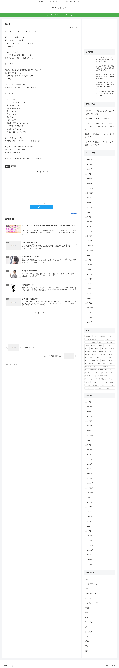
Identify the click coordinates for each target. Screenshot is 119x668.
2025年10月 (89, 193)
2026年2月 (88, 174)
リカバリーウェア (91, 603)
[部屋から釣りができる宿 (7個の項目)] (94, 339)
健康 (86, 613)
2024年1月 (88, 293)
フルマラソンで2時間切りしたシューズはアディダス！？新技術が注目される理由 (99, 126)
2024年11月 (89, 246)
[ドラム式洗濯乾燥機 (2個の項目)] (90, 369)
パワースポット (90, 593)
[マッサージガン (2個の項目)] (90, 363)
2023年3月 (88, 322)
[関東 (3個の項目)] (95, 351)
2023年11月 (89, 303)
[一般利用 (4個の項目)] (94, 345)
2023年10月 (89, 308)
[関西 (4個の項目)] (87, 345)
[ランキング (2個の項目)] (102, 363)
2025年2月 (88, 231)
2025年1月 (88, 236)
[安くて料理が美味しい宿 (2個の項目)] (105, 376)
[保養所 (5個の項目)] (102, 342)
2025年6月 (88, 212)
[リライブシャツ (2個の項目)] (109, 369)
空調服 (87, 641)
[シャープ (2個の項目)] (108, 366)
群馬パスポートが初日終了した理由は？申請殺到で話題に (99, 112)
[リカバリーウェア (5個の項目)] (91, 342)
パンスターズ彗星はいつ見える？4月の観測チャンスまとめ (99, 143)
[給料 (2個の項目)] (110, 388)
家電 (86, 617)
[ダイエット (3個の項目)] (90, 357)
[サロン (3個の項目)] (111, 351)
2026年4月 (88, 164)
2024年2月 (88, 289)
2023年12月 (89, 298)
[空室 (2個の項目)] (112, 373)
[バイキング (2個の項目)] (96, 373)
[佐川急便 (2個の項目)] (100, 388)
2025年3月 (88, 226)
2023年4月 (88, 317)
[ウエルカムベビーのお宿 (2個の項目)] (92, 360)
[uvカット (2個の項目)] (101, 357)
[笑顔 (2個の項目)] (103, 385)
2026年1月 (88, 179)
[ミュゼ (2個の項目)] (93, 382)
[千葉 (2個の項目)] (112, 360)
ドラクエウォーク (91, 584)
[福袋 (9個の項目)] (111, 336)
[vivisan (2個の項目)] (101, 369)
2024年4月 (88, 279)
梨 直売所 (88, 632)
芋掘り (87, 651)
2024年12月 (89, 241)
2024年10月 (89, 250)
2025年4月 (88, 222)
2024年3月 (88, 284)
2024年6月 (88, 270)
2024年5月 (88, 274)
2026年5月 (88, 160)
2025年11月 (89, 188)
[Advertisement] (41, 186)
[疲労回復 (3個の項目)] (103, 354)
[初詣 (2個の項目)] (112, 379)
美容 (86, 646)
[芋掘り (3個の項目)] (97, 348)
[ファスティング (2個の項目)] (103, 382)
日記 (7, 166)
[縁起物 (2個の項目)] (95, 385)
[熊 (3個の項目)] (92, 348)
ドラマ (87, 589)
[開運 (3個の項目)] (111, 354)
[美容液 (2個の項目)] (87, 373)
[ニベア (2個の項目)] (89, 388)
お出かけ (88, 579)
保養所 (87, 608)
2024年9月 (88, 255)
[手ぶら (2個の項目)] (104, 360)
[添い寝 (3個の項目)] (87, 351)
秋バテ (13, 166)
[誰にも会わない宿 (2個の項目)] (93, 366)
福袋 (86, 636)
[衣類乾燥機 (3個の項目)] (102, 351)
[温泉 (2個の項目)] (111, 357)
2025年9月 (88, 198)
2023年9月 (88, 312)
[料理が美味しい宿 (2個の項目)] (101, 379)
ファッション (89, 598)
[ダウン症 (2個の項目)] (110, 385)
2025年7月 (88, 207)
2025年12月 (89, 184)
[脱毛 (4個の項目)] (87, 348)
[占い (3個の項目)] (87, 354)
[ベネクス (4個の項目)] (110, 342)
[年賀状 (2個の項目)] (88, 385)
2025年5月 (88, 217)
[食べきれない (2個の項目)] (89, 379)
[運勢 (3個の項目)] (95, 354)
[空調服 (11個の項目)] (103, 336)
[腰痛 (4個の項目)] (101, 345)
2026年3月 (88, 169)
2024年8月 (88, 260)
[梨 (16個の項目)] (96, 336)
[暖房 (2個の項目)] (112, 382)
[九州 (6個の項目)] (110, 339)
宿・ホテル (89, 622)
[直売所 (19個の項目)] (88, 336)
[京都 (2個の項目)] (87, 382)
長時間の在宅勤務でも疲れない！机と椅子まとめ (99, 135)
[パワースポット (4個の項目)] (109, 345)
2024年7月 (88, 265)
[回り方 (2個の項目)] (104, 373)
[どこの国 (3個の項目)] (104, 348)
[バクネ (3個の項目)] (112, 348)
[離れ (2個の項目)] (111, 363)
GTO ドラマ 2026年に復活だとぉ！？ (98, 119)
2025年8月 (88, 203)
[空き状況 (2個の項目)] (90, 376)
